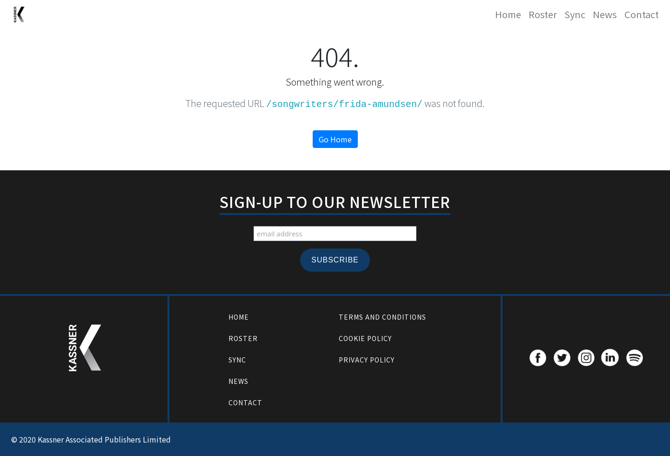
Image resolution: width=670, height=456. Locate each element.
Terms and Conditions (382, 317)
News (605, 14)
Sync (574, 14)
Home (508, 14)
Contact (641, 14)
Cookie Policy (365, 338)
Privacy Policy (367, 359)
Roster (543, 14)
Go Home (335, 139)
